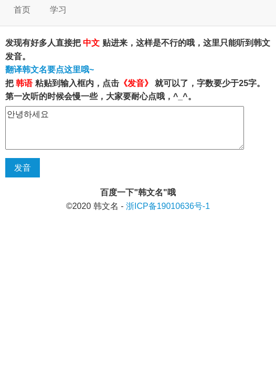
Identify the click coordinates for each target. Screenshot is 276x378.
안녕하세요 (124, 128)
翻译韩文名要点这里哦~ (49, 69)
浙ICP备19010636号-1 (168, 206)
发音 (22, 167)
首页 (22, 9)
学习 (58, 9)
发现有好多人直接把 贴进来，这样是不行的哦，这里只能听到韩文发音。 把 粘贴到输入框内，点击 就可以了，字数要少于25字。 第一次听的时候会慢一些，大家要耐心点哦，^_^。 (137, 69)
